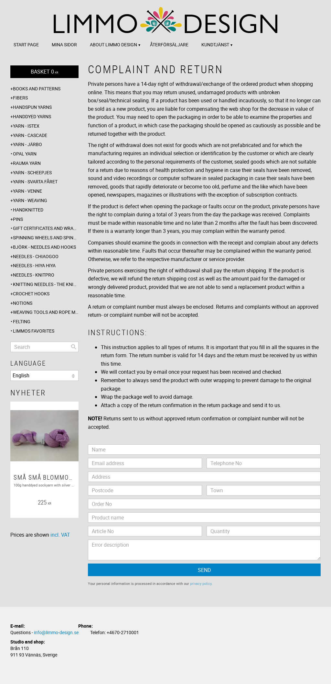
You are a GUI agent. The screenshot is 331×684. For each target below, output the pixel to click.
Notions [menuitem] (22, 303)
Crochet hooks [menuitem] (31, 294)
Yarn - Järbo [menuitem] (27, 144)
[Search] (74, 347)
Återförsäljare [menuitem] (169, 44)
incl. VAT (60, 534)
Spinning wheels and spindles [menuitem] (46, 237)
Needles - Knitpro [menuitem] (33, 275)
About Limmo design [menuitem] (113, 44)
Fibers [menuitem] (20, 98)
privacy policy (200, 583)
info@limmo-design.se (56, 632)
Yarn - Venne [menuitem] (27, 191)
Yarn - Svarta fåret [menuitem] (35, 181)
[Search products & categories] (44, 347)
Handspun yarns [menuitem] (32, 107)
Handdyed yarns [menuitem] (32, 116)
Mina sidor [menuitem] (64, 44)
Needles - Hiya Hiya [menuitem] (34, 265)
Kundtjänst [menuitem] (215, 44)
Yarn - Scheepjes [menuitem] (32, 172)
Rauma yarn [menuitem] (27, 163)
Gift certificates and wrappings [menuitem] (46, 228)
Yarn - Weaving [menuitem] (30, 200)
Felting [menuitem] (21, 321)
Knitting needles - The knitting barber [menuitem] (46, 284)
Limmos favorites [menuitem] (33, 331)
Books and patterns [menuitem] (36, 89)
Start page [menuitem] (26, 44)
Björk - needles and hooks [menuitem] (44, 247)
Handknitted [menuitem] (28, 210)
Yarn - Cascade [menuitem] (30, 135)
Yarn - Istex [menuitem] (26, 126)
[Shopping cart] (44, 71)
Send (204, 570)
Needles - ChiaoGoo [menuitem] (36, 256)
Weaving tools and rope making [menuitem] (46, 312)
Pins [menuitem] (18, 219)
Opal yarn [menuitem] (25, 154)
